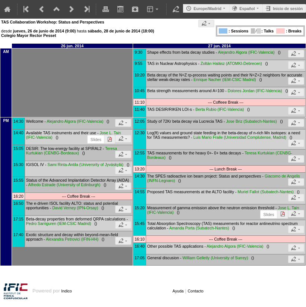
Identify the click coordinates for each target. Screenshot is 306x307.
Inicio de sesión (288, 8)
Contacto (195, 291)
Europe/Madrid (207, 8)
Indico (66, 291)
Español (247, 8)
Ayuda (178, 291)
